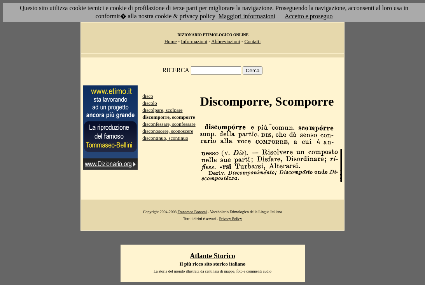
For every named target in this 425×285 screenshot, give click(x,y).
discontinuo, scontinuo (165, 138)
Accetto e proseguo (309, 16)
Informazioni (194, 41)
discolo (149, 103)
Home (170, 41)
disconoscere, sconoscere (167, 131)
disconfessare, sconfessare (168, 124)
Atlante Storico (212, 256)
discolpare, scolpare (162, 110)
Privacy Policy (230, 219)
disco (147, 96)
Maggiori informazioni (247, 16)
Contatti (252, 41)
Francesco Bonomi (192, 212)
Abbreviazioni (225, 41)
